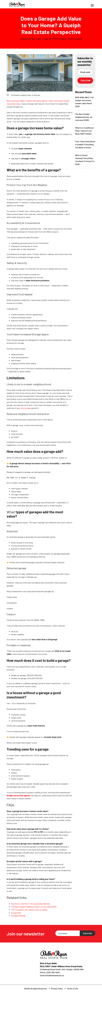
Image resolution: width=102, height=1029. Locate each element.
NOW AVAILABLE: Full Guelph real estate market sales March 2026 (84, 102)
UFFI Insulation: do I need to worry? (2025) (29, 909)
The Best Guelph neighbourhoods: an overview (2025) (33, 906)
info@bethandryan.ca (54, 975)
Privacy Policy (57, 988)
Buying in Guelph (75, 39)
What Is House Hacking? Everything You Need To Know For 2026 (84, 159)
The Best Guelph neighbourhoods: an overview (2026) (83, 117)
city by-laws (26, 408)
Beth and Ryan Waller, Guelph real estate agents (27, 101)
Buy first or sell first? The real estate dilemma (30, 903)
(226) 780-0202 (53, 972)
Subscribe (85, 80)
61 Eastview (16, 913)
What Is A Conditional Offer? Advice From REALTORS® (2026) (84, 131)
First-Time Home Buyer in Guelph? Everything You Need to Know (85, 144)
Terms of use (72, 988)
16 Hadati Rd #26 (18, 916)
